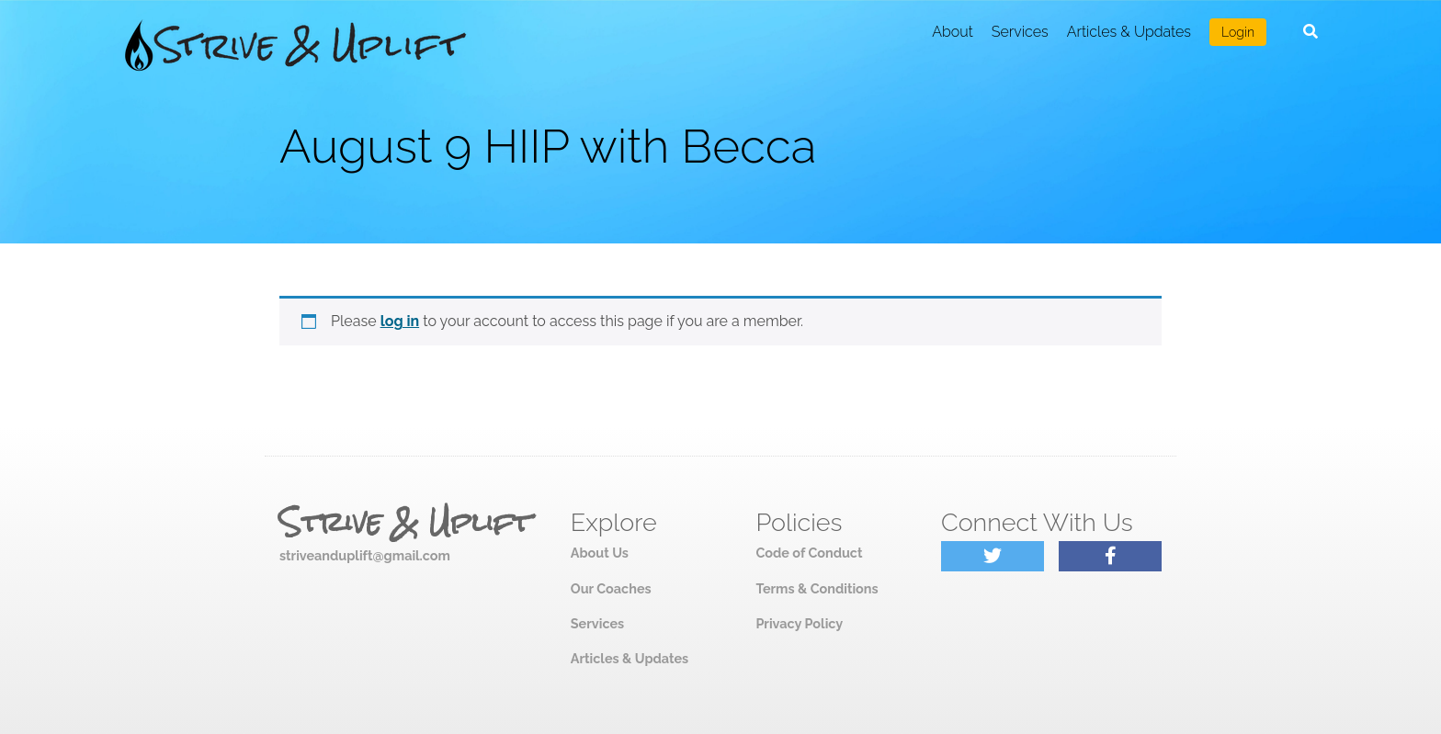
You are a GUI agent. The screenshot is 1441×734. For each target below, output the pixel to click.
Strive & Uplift (405, 522)
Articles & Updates (1129, 31)
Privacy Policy (799, 623)
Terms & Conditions (816, 588)
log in (400, 321)
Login (1237, 32)
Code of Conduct (808, 552)
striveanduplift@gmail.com (364, 555)
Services (1020, 31)
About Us (600, 552)
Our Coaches (611, 588)
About (952, 31)
